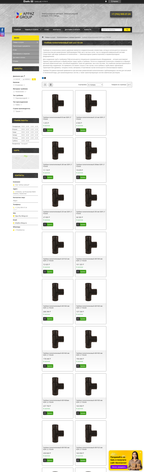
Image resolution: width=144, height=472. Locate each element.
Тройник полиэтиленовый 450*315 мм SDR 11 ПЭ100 (87, 354)
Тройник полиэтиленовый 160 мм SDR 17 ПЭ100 (115, 118)
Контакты (57, 29)
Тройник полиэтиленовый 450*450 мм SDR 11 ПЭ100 (117, 212)
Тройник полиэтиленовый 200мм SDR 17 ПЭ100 (56, 165)
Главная (17, 29)
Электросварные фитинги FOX (54, 453)
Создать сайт (38, 1)
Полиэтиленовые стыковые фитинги (68, 37)
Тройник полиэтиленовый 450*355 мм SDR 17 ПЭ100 (87, 307)
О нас (46, 29)
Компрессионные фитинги (52, 455)
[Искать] (127, 29)
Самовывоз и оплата (81, 450)
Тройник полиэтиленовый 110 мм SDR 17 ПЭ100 (85, 118)
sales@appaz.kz (18, 450)
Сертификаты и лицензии (21, 53)
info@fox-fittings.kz (21, 223)
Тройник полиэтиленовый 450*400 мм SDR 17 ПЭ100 (87, 259)
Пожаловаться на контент (79, 470)
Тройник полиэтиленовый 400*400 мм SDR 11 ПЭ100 (117, 354)
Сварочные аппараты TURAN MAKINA (56, 450)
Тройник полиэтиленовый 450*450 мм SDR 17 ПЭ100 (117, 259)
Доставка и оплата (72, 29)
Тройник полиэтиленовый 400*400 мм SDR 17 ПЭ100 (56, 259)
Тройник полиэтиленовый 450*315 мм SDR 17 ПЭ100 (56, 354)
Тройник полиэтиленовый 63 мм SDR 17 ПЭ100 (56, 118)
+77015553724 (17, 453)
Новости (87, 29)
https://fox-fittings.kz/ (21, 216)
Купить (50, 130)
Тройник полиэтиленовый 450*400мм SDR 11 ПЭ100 (56, 307)
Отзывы (15, 61)
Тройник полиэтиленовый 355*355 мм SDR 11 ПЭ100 (56, 401)
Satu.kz (80, 468)
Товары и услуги (31, 29)
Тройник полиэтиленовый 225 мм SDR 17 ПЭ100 (85, 165)
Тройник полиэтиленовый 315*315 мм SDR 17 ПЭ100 (56, 212)
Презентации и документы (21, 46)
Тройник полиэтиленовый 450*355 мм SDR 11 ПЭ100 (117, 307)
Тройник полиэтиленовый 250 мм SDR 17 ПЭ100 (115, 165)
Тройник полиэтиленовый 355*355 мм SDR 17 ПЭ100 (87, 212)
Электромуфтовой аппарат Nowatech (56, 460)
